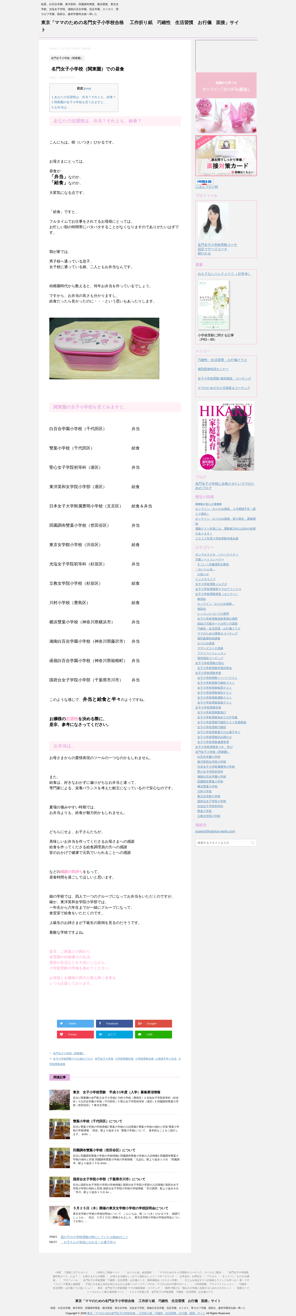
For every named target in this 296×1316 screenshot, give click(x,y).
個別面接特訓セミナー (213, 369)
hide (87, 88)
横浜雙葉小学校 (207, 786)
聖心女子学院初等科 (210, 771)
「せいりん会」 (205, 569)
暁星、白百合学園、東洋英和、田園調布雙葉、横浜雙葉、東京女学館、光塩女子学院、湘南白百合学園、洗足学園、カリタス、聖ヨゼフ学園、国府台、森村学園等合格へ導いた (148, 1308)
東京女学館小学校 (208, 796)
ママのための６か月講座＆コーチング (224, 388)
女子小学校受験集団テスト (214, 687)
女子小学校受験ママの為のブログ (73, 1058)
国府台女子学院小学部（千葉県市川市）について (109, 1179)
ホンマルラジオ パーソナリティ (216, 554)
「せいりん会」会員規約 (138, 1272)
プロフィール (70, 1280)
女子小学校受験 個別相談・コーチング (224, 378)
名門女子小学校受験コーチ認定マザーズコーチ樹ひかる (217, 245)
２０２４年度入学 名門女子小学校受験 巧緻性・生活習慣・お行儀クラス (171, 1292)
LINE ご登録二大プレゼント (73, 1272)
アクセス (212, 1276)
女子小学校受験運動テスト (214, 697)
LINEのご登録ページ (108, 1272)
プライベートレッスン (211, 653)
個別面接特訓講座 (208, 638)
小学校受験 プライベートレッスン (214, 1284)
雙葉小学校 (204, 811)
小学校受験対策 (124, 1058)
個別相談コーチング (210, 658)
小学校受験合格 (144, 1058)
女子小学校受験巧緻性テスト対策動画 (221, 722)
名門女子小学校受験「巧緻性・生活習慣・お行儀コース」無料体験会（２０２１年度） (131, 1280)
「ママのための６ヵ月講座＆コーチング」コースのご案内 (189, 1272)
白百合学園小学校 (208, 756)
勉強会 (201, 599)
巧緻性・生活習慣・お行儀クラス (222, 360)
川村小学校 (204, 791)
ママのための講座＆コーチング (217, 633)
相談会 (201, 608)
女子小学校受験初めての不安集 (217, 717)
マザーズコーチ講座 (210, 648)
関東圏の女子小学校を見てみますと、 (79, 102)
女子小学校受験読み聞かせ (214, 737)
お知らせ (203, 574)
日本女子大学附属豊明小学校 (216, 766)
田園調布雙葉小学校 (210, 781)
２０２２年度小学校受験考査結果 (216, 538)
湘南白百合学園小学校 (211, 776)
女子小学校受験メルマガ (211, 584)
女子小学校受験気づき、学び (214, 747)
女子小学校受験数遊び (211, 712)
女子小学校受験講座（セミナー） (216, 594)
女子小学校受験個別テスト (214, 692)
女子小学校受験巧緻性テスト (216, 682)
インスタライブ (205, 579)
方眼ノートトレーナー (209, 559)
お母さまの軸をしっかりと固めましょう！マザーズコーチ (142, 1276)
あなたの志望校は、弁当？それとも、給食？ (84, 97)
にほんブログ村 (206, 187)
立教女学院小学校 (208, 816)
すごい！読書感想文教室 (213, 564)
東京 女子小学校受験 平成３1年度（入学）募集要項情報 (118, 1092)
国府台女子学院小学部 (211, 801)
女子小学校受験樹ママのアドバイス (218, 589)
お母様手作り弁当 (166, 1058)
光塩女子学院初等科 (210, 806)
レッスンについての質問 (213, 613)
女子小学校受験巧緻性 (211, 727)
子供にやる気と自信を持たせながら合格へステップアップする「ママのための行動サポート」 (137, 1284)
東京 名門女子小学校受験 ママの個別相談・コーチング (129, 1288)
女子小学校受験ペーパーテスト (217, 677)
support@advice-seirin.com (215, 831)
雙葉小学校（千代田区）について (97, 1121)
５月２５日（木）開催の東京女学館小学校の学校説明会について (120, 1208)
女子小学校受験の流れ (209, 663)
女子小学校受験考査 (208, 673)
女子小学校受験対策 (208, 707)
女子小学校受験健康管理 (213, 742)
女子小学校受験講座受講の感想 (217, 618)
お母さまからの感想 (94, 1276)
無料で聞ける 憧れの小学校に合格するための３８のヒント (198, 1288)
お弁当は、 (61, 107)
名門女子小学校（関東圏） (69, 1053)
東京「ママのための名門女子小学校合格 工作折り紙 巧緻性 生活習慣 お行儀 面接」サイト (148, 1301)
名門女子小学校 (104, 1058)
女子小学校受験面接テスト (214, 702)
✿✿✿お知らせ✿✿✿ (208, 504)
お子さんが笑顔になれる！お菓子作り (88, 1242)
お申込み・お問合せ (191, 1276)
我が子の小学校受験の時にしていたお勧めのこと (94, 1237)
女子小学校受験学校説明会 (214, 668)
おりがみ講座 (206, 643)
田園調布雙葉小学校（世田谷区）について (104, 1150)
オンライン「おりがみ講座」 (216, 603)
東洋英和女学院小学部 (211, 761)
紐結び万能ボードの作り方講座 (217, 623)
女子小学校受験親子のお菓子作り (218, 732)
